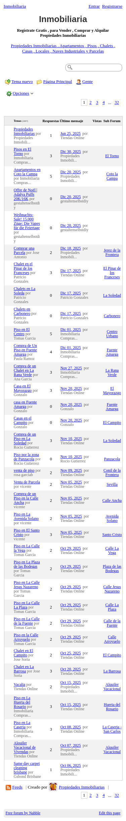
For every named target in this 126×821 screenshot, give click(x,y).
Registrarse (112, 6)
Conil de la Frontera (112, 472)
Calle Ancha (112, 500)
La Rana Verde (112, 372)
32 (117, 102)
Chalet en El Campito (23, 653)
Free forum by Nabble (23, 813)
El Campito (112, 423)
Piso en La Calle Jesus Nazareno (27, 584)
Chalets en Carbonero (22, 311)
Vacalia (19, 684)
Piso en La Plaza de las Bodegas (27, 564)
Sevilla (112, 484)
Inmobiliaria (15, 6)
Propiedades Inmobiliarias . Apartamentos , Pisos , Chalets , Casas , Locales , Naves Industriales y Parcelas (63, 48)
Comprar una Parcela (24, 250)
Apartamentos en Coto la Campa (27, 172)
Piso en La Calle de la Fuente (27, 621)
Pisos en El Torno (22, 151)
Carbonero (112, 316)
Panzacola (112, 459)
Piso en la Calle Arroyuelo (26, 637)
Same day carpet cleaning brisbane (27, 767)
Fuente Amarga (112, 352)
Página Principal (57, 81)
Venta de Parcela (27, 482)
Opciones (21, 93)
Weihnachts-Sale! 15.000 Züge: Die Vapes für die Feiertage (27, 221)
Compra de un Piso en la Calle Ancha (26, 498)
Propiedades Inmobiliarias (24, 131)
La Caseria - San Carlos (112, 729)
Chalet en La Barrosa (24, 669)
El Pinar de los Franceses (112, 272)
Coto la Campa (112, 176)
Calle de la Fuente (112, 623)
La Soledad (112, 295)
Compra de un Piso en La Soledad (25, 438)
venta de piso (24, 470)
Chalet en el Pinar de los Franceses (23, 268)
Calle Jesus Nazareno (112, 589)
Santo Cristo (112, 535)
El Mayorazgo (112, 390)
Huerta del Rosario (112, 707)
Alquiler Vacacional (112, 686)
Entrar (94, 6)
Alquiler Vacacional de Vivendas (25, 747)
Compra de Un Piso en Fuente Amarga (25, 350)
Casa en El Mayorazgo (23, 388)
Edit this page (109, 813)
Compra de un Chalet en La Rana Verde (25, 370)
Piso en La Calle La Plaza (27, 605)
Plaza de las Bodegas (112, 568)
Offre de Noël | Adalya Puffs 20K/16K (25, 194)
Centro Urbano (112, 334)
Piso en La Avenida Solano (26, 516)
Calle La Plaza (112, 607)
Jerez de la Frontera (112, 252)
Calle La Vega (112, 550)
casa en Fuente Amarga (25, 404)
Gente (87, 81)
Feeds (17, 787)
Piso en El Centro (22, 332)
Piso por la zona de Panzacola (26, 457)
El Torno (112, 156)
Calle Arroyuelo (112, 639)
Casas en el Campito (23, 420)
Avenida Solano (112, 518)
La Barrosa (112, 671)
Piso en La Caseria (22, 725)
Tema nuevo (22, 81)
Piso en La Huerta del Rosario (22, 702)
